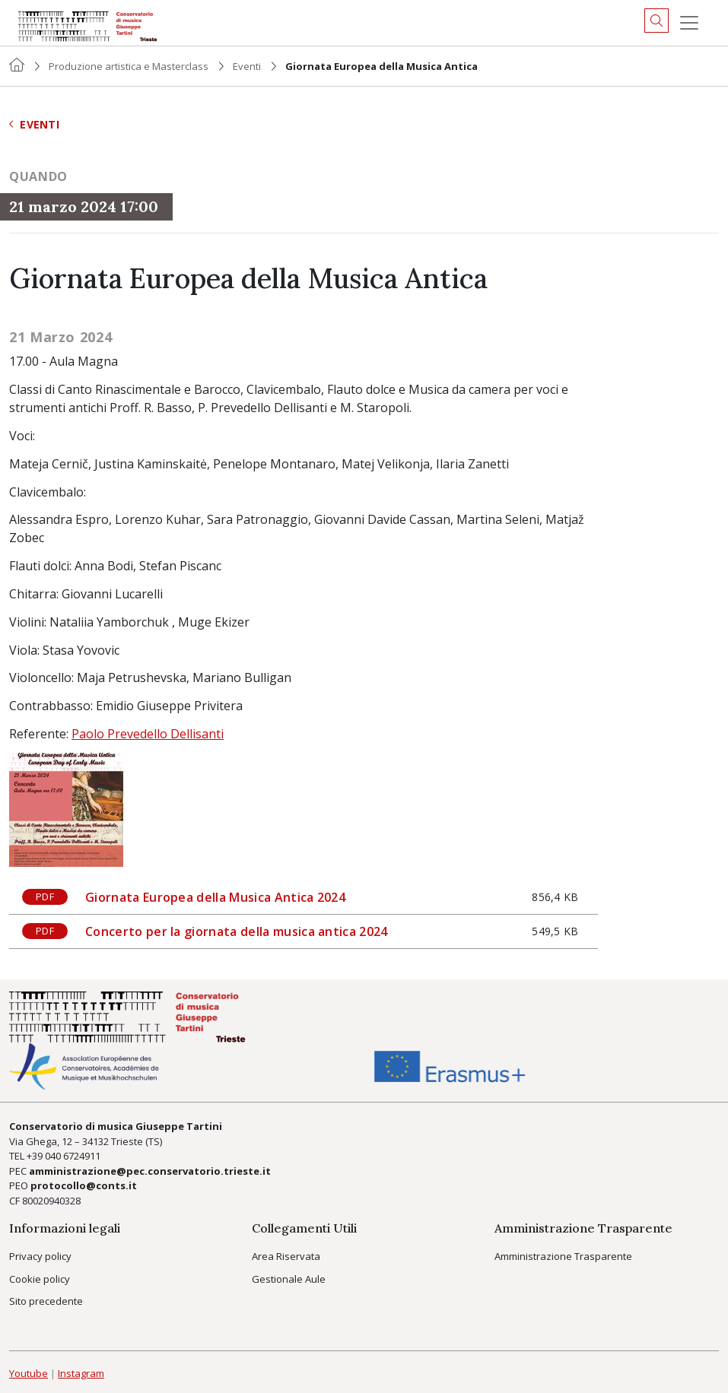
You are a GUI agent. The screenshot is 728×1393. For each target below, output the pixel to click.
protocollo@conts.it (83, 1185)
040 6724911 (72, 1156)
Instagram (81, 1373)
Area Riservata (286, 1256)
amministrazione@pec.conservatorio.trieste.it (150, 1171)
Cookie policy (39, 1279)
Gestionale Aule (289, 1279)
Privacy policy (40, 1256)
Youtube (28, 1373)
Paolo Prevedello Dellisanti (148, 733)
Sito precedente (46, 1301)
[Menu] (689, 22)
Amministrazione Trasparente (563, 1256)
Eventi (247, 66)
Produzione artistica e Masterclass (128, 66)
